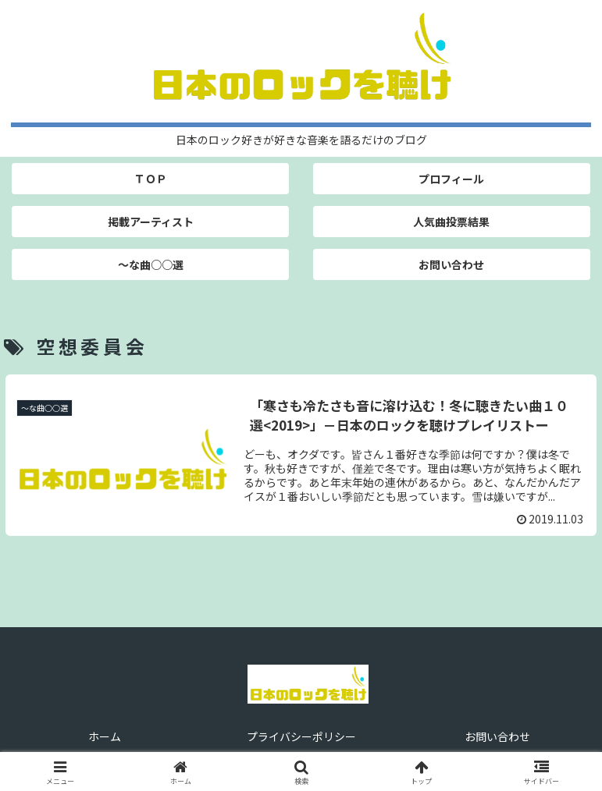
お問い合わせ (497, 736)
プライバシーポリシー (301, 736)
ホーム (104, 736)
